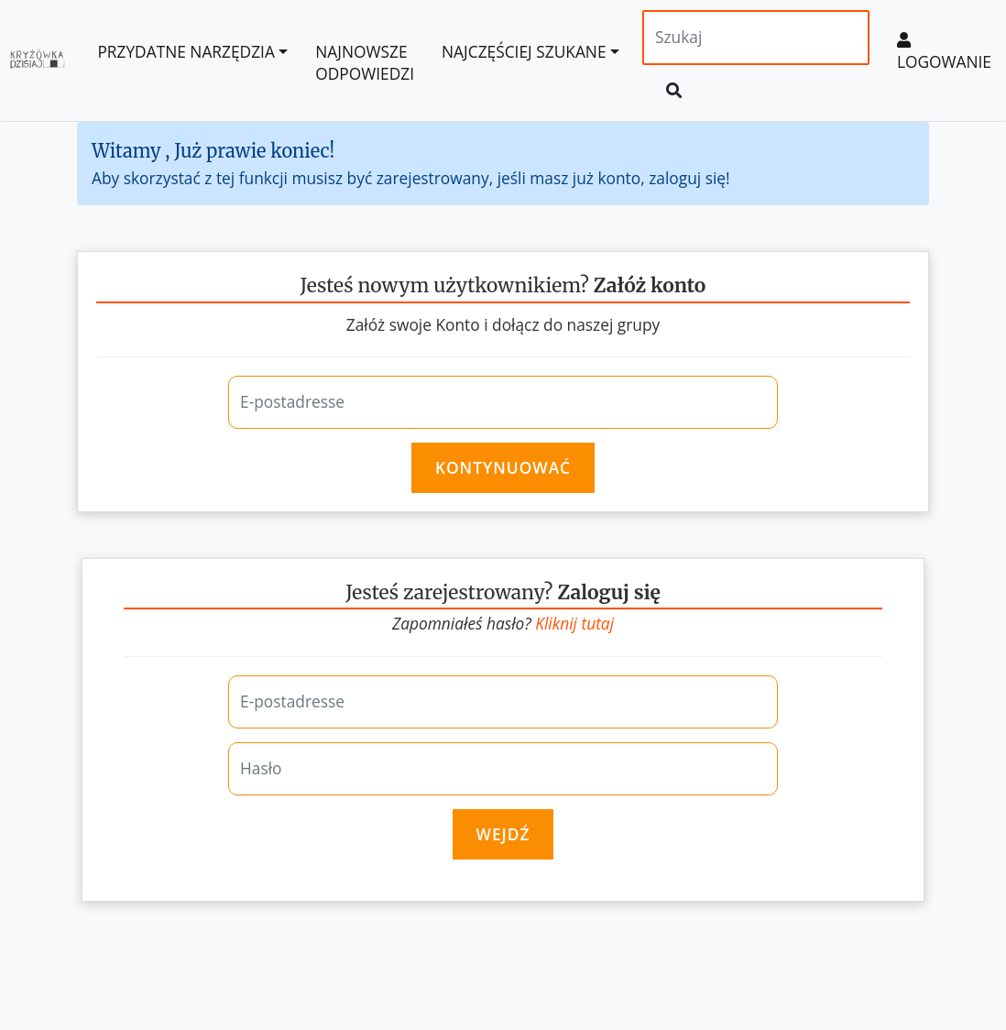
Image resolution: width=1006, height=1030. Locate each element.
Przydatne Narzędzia (186, 51)
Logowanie (944, 52)
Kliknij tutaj (574, 623)
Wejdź (503, 834)
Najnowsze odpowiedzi (364, 62)
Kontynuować (503, 467)
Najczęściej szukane (524, 51)
